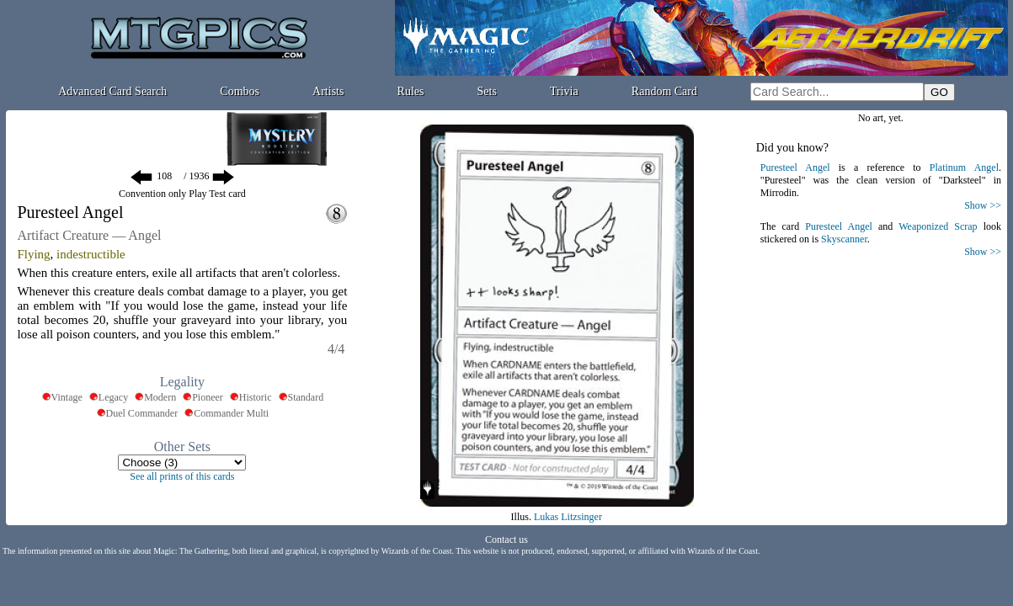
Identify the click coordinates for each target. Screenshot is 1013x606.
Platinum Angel (964, 167)
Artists (328, 91)
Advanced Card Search (112, 91)
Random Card (664, 91)
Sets (487, 91)
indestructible (90, 254)
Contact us (506, 539)
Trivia (564, 91)
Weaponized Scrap (937, 226)
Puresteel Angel (795, 167)
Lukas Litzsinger (568, 517)
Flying (33, 254)
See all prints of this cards (182, 476)
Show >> (982, 205)
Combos (239, 91)
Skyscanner (844, 239)
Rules (410, 91)
